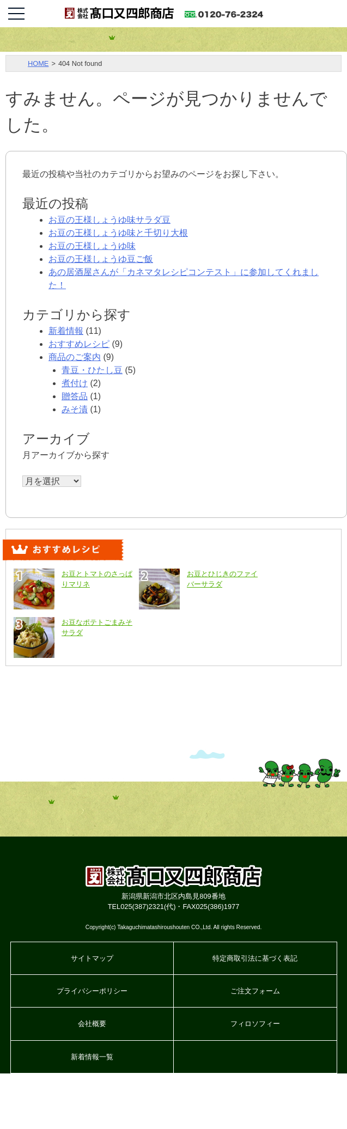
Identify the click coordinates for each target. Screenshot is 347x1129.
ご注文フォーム (255, 991)
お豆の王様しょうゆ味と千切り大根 (118, 232)
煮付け (75, 383)
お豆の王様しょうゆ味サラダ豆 (109, 219)
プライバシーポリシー (92, 991)
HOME (38, 63)
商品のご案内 (74, 357)
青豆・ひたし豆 (92, 370)
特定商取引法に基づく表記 (254, 958)
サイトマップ (92, 958)
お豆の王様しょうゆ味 (92, 246)
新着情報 (65, 330)
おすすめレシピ (78, 344)
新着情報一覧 (92, 1057)
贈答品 (75, 396)
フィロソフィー (255, 1024)
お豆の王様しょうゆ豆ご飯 (100, 259)
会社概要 (92, 1024)
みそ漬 (75, 409)
